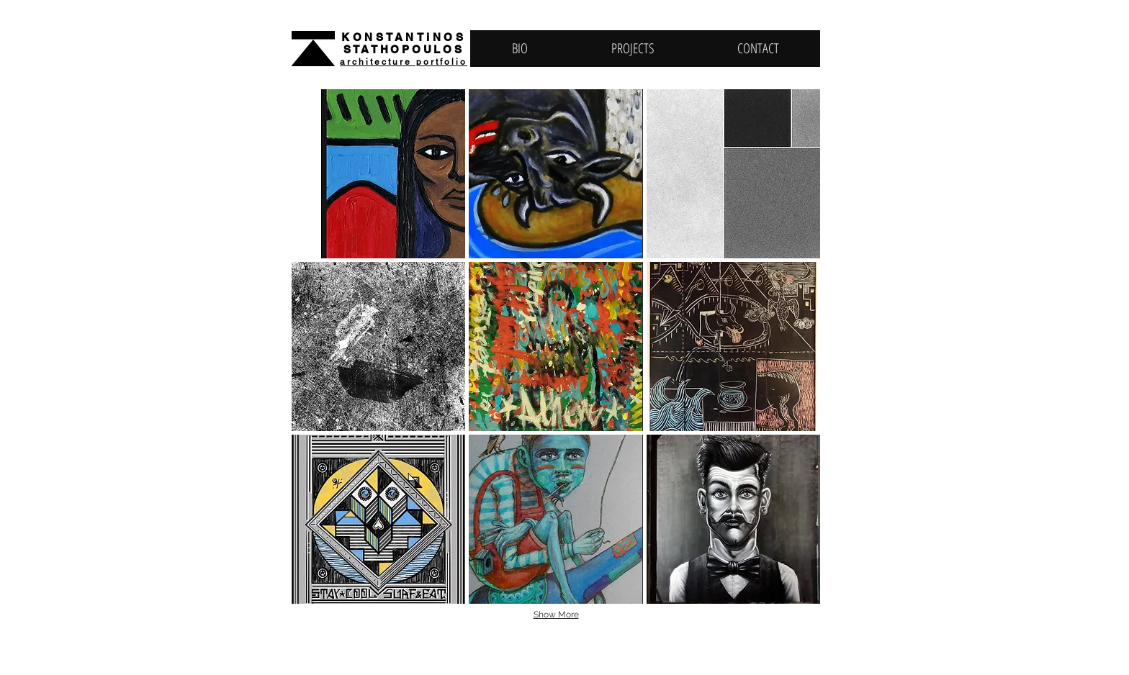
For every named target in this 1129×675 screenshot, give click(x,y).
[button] (378, 173)
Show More (556, 615)
